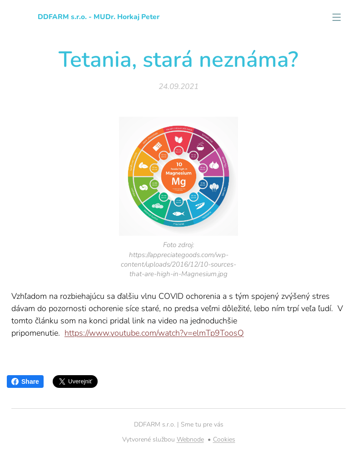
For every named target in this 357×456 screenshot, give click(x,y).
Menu (336, 17)
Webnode (190, 439)
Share (25, 381)
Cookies (224, 439)
